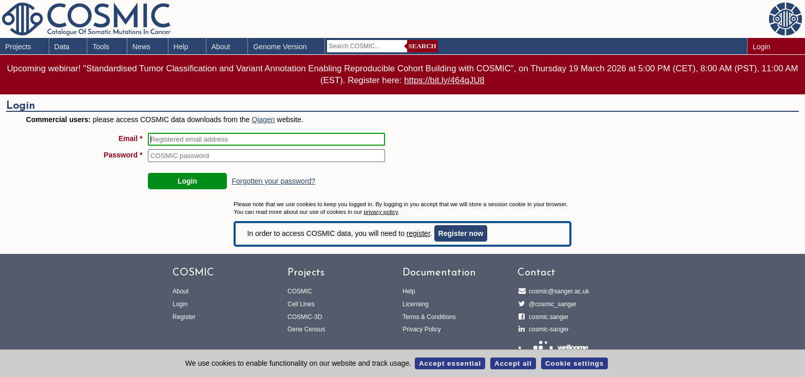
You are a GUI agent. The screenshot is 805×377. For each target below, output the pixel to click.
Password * (123, 155)
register (418, 233)
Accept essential (450, 363)
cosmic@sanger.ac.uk (557, 291)
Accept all (513, 363)
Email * (131, 138)
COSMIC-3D (305, 317)
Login (761, 47)
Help (181, 47)
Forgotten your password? (273, 181)
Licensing (415, 304)
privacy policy (380, 212)
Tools (100, 47)
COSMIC (300, 291)
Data (62, 47)
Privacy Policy (421, 329)
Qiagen (263, 119)
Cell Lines (301, 304)
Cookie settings (574, 363)
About (221, 47)
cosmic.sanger (547, 317)
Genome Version (279, 47)
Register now (461, 233)
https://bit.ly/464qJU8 (444, 80)
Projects (18, 47)
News (141, 47)
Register (184, 317)
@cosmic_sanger (551, 304)
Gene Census (306, 329)
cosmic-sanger (547, 329)
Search (422, 46)
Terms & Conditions (429, 317)
